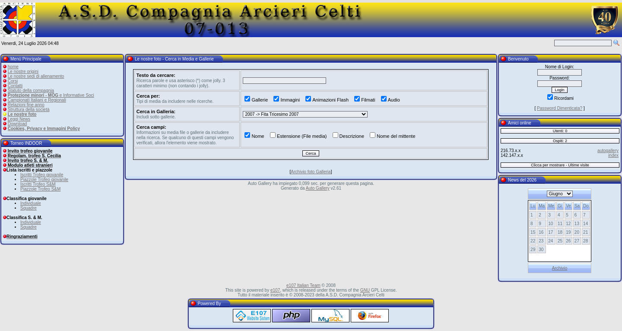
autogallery (608, 150)
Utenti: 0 (560, 131)
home (13, 66)
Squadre (28, 208)
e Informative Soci (51, 95)
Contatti (15, 85)
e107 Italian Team (303, 285)
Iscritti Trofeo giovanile (41, 174)
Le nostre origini (23, 71)
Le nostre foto (22, 114)
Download (17, 123)
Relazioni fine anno (26, 104)
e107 (275, 290)
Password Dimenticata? (559, 108)
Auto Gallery (318, 188)
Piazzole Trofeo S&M (40, 189)
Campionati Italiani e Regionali (37, 100)
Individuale (30, 203)
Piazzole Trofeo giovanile (44, 179)
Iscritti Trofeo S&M (38, 184)
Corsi (13, 81)
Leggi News (19, 119)
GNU (365, 290)
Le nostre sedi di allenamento (36, 76)
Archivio (560, 268)
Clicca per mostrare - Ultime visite (560, 165)
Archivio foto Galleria (310, 171)
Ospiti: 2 (560, 141)
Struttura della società (29, 109)
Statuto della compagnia (31, 90)
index (613, 155)
